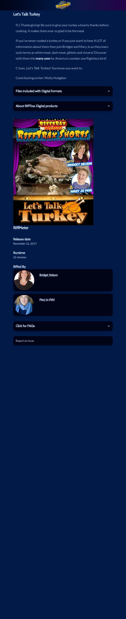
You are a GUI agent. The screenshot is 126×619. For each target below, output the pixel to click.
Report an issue (25, 340)
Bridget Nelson (48, 275)
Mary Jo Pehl (47, 299)
